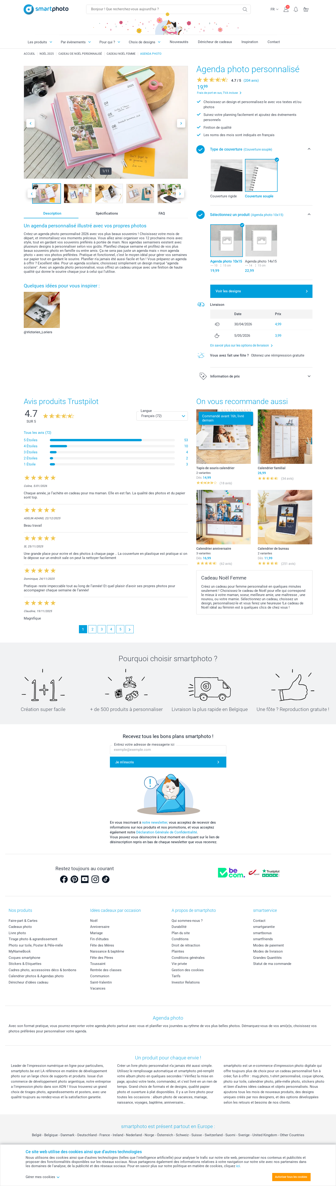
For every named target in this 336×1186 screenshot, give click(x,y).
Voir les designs (228, 291)
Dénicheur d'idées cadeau (28, 982)
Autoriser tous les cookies (291, 1177)
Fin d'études (99, 939)
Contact (274, 42)
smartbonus (262, 933)
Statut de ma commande (272, 964)
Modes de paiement (268, 945)
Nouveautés (179, 42)
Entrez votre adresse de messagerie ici (144, 744)
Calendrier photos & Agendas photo (36, 976)
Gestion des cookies (188, 970)
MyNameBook (20, 951)
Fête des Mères (102, 945)
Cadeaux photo (20, 927)
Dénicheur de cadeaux (215, 42)
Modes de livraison (268, 951)
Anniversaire (99, 927)
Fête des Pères (101, 958)
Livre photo (17, 933)
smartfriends (263, 939)
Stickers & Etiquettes (25, 964)
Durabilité (179, 927)
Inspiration (249, 42)
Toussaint (97, 964)
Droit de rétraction (186, 945)
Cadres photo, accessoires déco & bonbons (42, 970)
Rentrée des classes (106, 970)
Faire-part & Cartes (23, 921)
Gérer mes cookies (43, 1177)
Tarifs (176, 976)
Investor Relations (186, 982)
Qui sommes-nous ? (187, 921)
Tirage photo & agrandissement (33, 939)
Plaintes (178, 951)
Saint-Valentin (101, 982)
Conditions (180, 939)
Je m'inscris (124, 762)
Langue (146, 411)
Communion (99, 976)
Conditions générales (188, 958)
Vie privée (179, 964)
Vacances (97, 988)
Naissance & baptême (107, 951)
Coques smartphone (24, 958)
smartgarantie (264, 927)
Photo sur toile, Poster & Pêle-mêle (36, 945)
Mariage (96, 933)
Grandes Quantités (267, 958)
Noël (94, 921)
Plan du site (181, 933)
